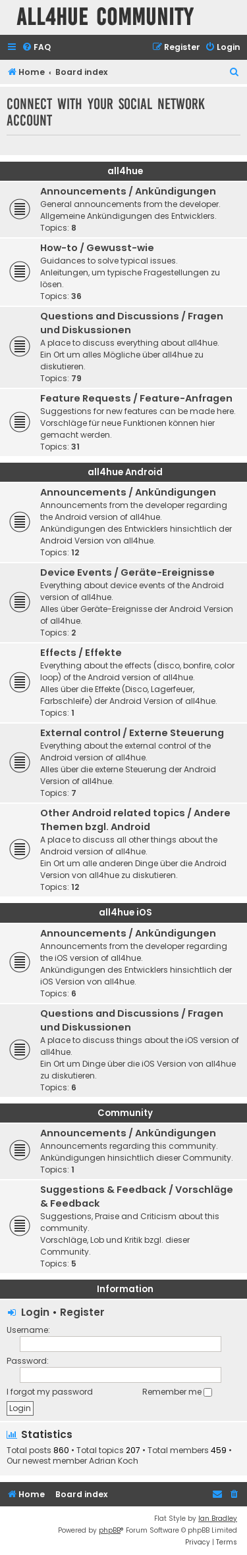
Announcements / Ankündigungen (128, 191)
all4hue (125, 171)
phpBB (110, 1530)
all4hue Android (125, 472)
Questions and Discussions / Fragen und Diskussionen (131, 323)
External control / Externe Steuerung (132, 732)
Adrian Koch (113, 1461)
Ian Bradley (217, 1518)
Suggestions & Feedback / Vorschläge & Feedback (136, 1196)
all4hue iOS (125, 912)
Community (125, 1113)
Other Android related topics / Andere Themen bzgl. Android (135, 819)
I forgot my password (50, 1391)
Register (82, 1312)
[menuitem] (36, 48)
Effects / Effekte (81, 652)
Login (35, 1312)
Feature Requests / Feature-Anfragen (136, 398)
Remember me (177, 1391)
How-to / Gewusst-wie (97, 247)
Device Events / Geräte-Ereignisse (127, 572)
